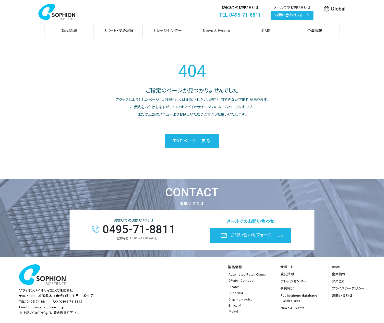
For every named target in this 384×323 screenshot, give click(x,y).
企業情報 (339, 274)
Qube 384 (235, 293)
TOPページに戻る (192, 141)
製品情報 (69, 30)
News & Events (216, 30)
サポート (287, 267)
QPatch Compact (241, 280)
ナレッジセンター (167, 30)
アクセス (338, 281)
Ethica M (234, 305)
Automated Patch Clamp (247, 274)
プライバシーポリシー (348, 288)
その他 (233, 312)
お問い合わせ (342, 295)
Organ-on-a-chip (240, 299)
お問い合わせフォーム (292, 15)
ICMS (265, 30)
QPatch (234, 287)
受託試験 (287, 274)
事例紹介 (287, 288)
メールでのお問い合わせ (292, 7)
